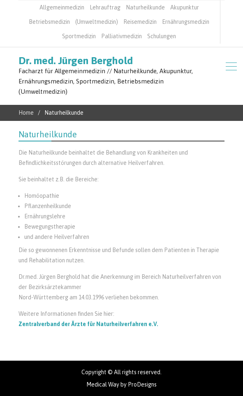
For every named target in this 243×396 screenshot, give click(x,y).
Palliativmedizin (121, 36)
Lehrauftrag (105, 7)
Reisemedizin (140, 22)
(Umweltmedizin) (96, 22)
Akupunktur (184, 7)
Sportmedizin (79, 36)
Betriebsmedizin (49, 22)
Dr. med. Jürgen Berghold (76, 60)
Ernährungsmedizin (185, 22)
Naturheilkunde (145, 7)
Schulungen (161, 36)
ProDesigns (142, 384)
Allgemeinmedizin (61, 7)
